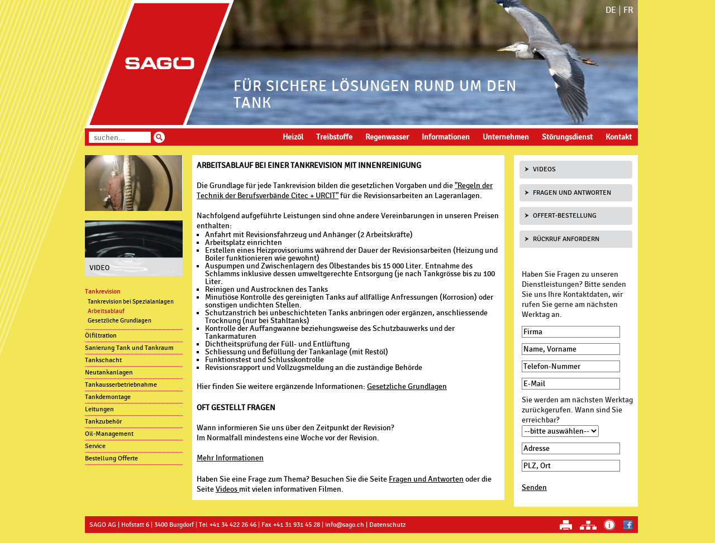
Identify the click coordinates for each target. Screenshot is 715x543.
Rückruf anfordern (566, 239)
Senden (534, 487)
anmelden (107, 538)
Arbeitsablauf (106, 311)
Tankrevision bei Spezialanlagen (131, 301)
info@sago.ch (344, 524)
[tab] (575, 170)
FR (628, 10)
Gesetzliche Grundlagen (407, 386)
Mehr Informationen (230, 458)
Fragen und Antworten (426, 479)
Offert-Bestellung (565, 215)
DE (611, 10)
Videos (227, 489)
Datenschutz (387, 524)
